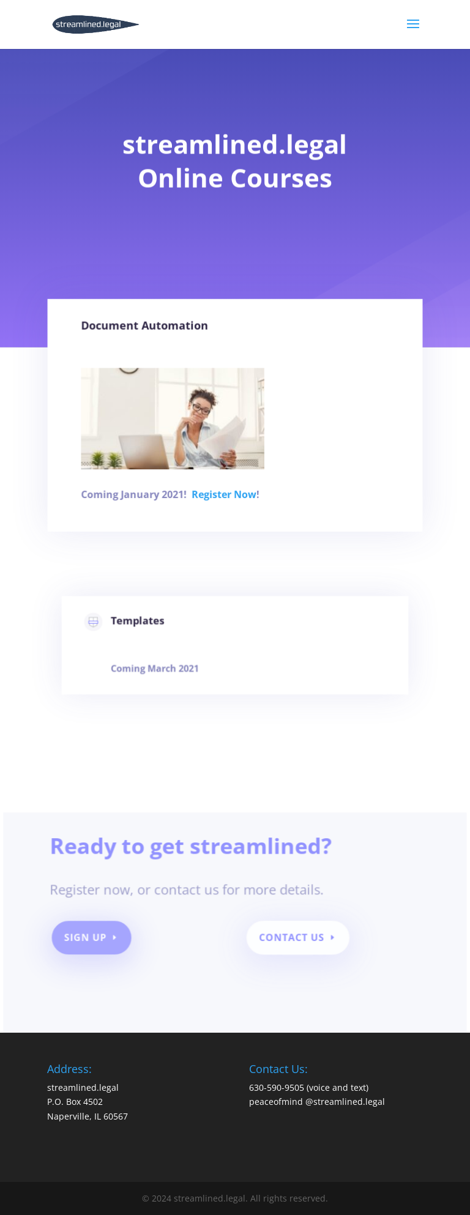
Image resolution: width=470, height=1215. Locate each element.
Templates (149, 629)
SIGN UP (92, 941)
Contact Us (291, 941)
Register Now (225, 497)
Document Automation (152, 343)
